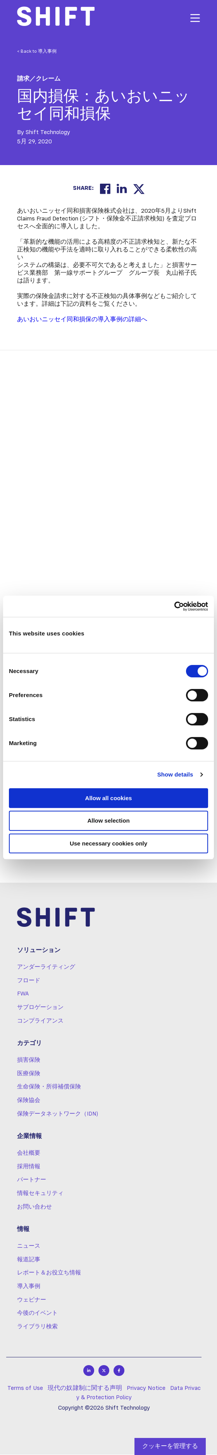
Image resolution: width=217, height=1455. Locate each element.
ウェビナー (31, 1300)
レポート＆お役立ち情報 (49, 1273)
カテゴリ (29, 1044)
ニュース (28, 1246)
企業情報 (29, 1137)
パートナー (31, 1180)
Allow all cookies (108, 798)
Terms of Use (25, 1389)
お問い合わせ (34, 1207)
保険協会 (28, 1101)
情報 (23, 1230)
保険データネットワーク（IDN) (57, 1114)
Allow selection (108, 820)
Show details (175, 774)
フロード (28, 981)
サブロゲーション (40, 1008)
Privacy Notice (146, 1389)
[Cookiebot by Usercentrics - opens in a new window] (174, 606)
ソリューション (38, 951)
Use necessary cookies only (108, 843)
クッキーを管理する (170, 1446)
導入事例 (28, 1287)
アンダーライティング (46, 967)
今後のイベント (37, 1314)
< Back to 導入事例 (37, 51)
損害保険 (28, 1060)
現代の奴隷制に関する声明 (85, 1389)
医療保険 (28, 1074)
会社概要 (28, 1153)
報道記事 (28, 1260)
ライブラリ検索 (37, 1327)
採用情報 (28, 1167)
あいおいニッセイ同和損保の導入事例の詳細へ (82, 320)
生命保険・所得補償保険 (49, 1087)
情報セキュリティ (40, 1194)
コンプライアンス (40, 1021)
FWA (23, 994)
